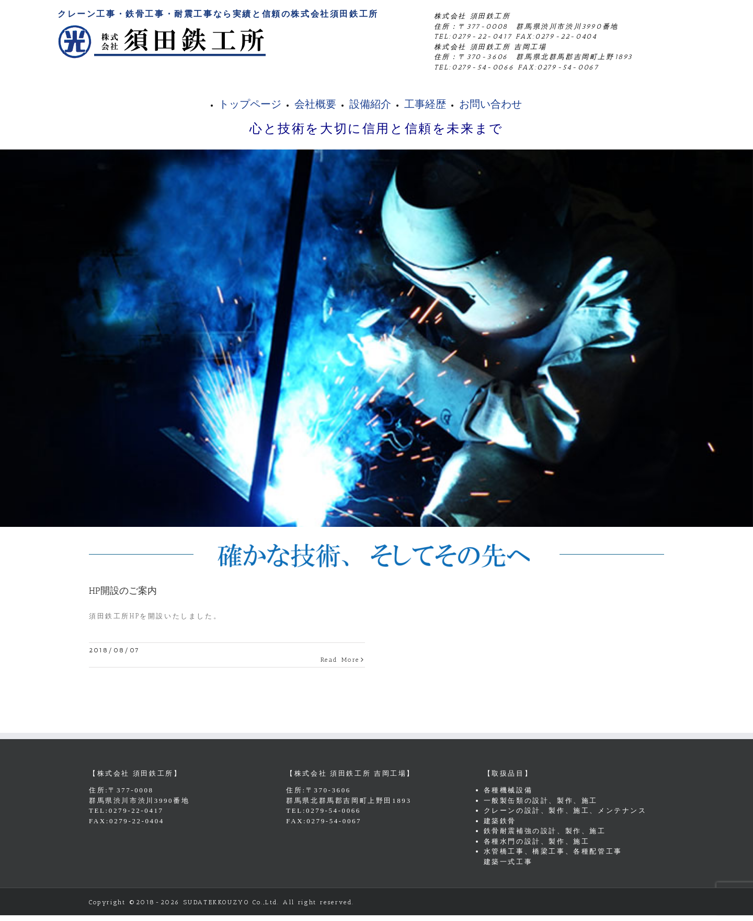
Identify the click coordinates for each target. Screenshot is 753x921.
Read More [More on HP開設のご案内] (340, 659)
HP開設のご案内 (123, 590)
